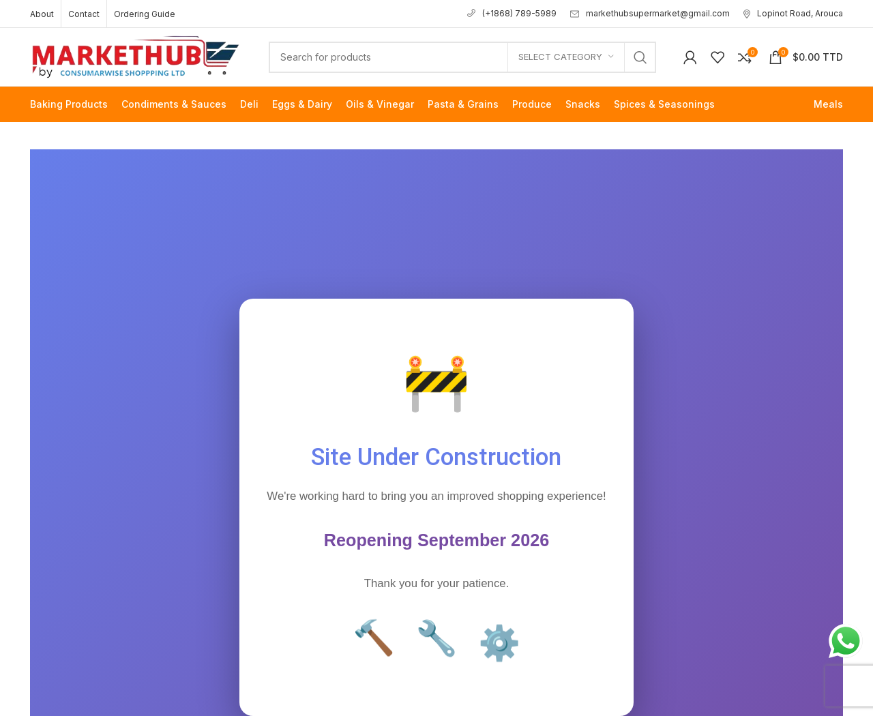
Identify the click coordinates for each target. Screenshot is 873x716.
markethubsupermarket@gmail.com (650, 13)
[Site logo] (135, 55)
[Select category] (566, 57)
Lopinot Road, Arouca (793, 13)
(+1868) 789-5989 (512, 13)
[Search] (462, 57)
